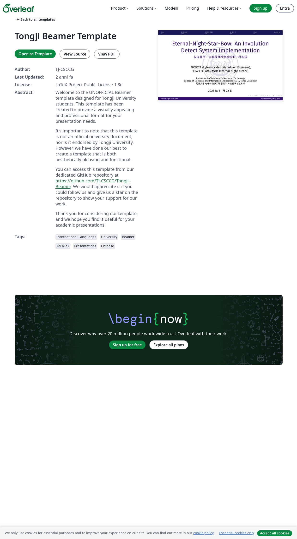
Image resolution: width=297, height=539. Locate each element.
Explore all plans (168, 344)
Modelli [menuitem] (171, 8)
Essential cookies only (236, 533)
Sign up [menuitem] (260, 8)
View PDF (106, 54)
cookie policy (203, 533)
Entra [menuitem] (285, 8)
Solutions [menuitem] (145, 8)
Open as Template (35, 53)
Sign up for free (127, 344)
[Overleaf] (18, 8)
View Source (75, 54)
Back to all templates (35, 19)
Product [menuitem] (118, 8)
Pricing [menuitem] (192, 8)
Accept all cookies (274, 533)
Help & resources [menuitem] (223, 8)
